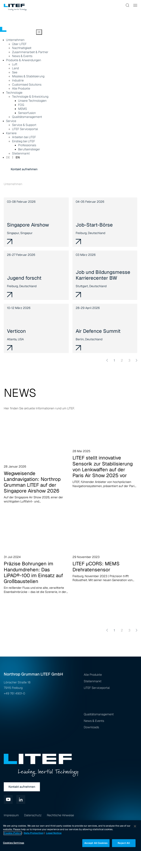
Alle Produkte (21, 88)
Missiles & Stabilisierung (28, 76)
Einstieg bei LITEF (23, 141)
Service (11, 121)
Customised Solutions (26, 85)
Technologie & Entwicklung (30, 97)
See (14, 72)
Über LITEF (19, 44)
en (18, 157)
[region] (70, 835)
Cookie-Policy (12, 833)
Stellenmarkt (21, 153)
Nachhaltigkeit (21, 48)
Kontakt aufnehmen (24, 169)
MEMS (22, 109)
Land (15, 68)
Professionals (27, 145)
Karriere (11, 133)
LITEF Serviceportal (25, 129)
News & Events (22, 56)
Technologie (14, 93)
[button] (128, 5)
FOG (21, 105)
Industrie (18, 80)
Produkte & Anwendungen (23, 60)
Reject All (124, 843)
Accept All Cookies (95, 843)
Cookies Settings (13, 842)
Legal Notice (54, 833)
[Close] (135, 826)
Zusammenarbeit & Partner (30, 52)
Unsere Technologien (32, 101)
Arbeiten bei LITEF (24, 137)
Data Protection (33, 833)
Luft (14, 64)
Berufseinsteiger (29, 149)
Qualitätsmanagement (27, 117)
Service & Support (24, 125)
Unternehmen (15, 40)
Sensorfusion (27, 113)
